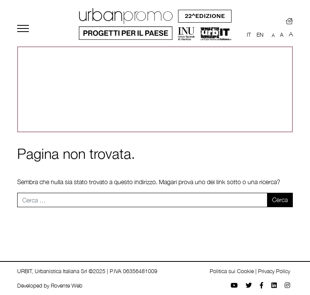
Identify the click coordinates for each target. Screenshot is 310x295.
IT (249, 34)
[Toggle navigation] (23, 28)
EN (260, 34)
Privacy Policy (274, 271)
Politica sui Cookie (232, 271)
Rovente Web (66, 285)
